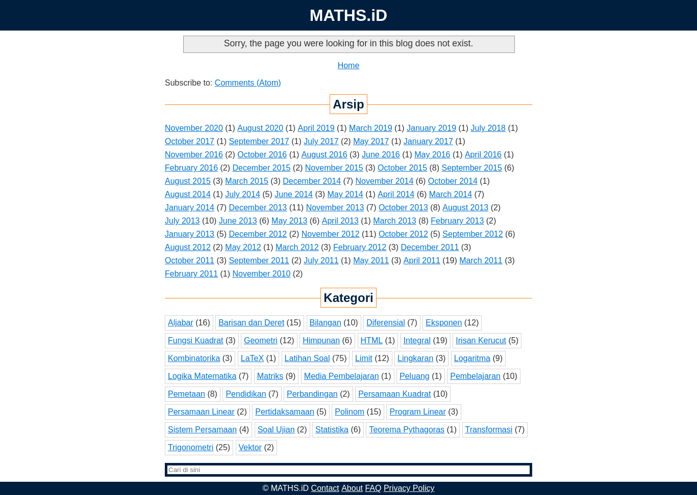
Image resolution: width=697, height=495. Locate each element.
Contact (325, 488)
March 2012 (297, 247)
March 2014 (450, 194)
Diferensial (385, 322)
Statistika (331, 429)
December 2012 (258, 234)
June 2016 (381, 154)
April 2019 (316, 128)
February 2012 (359, 247)
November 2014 (385, 181)
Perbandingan (312, 394)
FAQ (373, 488)
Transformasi (489, 429)
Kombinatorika (194, 358)
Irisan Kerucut (481, 340)
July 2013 (182, 220)
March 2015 (246, 181)
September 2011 (259, 260)
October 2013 (403, 207)
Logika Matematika (202, 376)
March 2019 (370, 128)
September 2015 (472, 167)
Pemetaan (186, 394)
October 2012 (403, 234)
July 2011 (321, 260)
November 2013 (335, 207)
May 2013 (289, 220)
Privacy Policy (409, 488)
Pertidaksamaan (284, 411)
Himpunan (321, 340)
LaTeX (252, 358)
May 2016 (432, 154)
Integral (417, 340)
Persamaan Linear (201, 411)
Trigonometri (190, 447)
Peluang (415, 376)
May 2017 (371, 141)
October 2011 (189, 260)
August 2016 (324, 154)
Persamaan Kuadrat (394, 394)
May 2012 (243, 247)
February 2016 (191, 167)
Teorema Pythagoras (406, 429)
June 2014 (294, 194)
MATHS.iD (348, 15)
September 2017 (259, 141)
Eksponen (444, 322)
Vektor (250, 447)
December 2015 (262, 167)
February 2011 (191, 273)
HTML (372, 340)
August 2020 (260, 128)
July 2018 (488, 128)
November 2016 (194, 154)
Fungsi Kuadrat (195, 340)
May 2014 (345, 194)
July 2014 (242, 194)
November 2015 (334, 167)
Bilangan (325, 322)
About (352, 488)
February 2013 (457, 220)
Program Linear (417, 411)
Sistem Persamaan (202, 429)
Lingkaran (415, 358)
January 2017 (428, 141)
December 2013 (258, 207)
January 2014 (189, 207)
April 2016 (483, 154)
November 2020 (194, 128)
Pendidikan (246, 394)
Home (349, 65)
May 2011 (371, 260)
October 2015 (402, 167)
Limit (363, 358)
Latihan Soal (307, 358)
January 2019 (431, 128)
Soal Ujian (276, 429)
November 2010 (262, 273)
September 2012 (472, 234)
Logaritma (472, 358)
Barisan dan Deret (251, 322)
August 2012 (188, 247)
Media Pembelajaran (341, 376)
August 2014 (188, 194)
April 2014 (396, 194)
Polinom (349, 411)
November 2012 (331, 234)
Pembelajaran (475, 376)
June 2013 (238, 220)
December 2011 (430, 247)
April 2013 (340, 220)
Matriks (270, 376)
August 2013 (465, 207)
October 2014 (453, 181)
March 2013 (394, 220)
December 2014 (312, 181)
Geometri (261, 340)
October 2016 (262, 154)
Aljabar (180, 322)
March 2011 (481, 260)
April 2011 (422, 260)
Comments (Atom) (248, 82)
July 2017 (321, 141)
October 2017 (189, 141)
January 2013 (189, 234)
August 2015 (188, 181)
